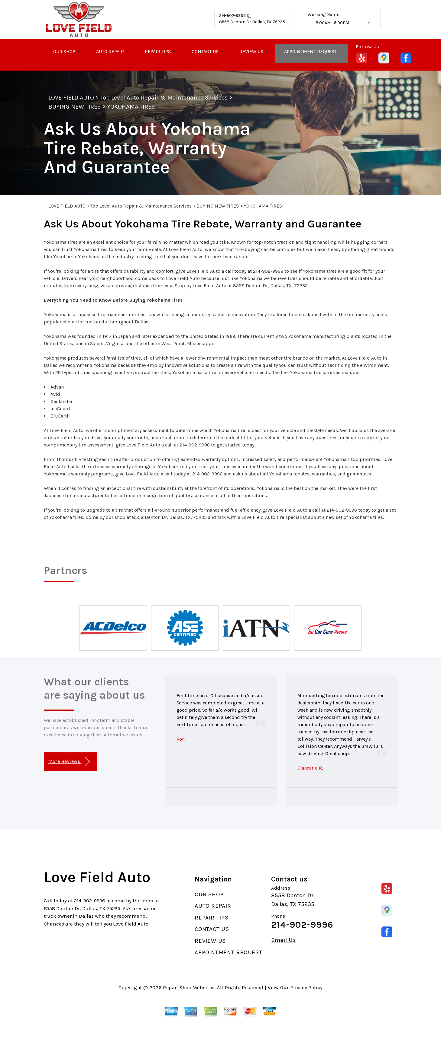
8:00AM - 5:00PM (332, 22)
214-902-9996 (232, 15)
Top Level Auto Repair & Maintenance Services (164, 97)
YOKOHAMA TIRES (131, 106)
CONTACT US (205, 51)
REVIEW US (251, 51)
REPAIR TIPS (158, 51)
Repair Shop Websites (189, 987)
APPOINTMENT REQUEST (310, 51)
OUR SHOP (64, 51)
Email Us (283, 940)
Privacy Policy (306, 987)
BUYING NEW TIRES (74, 106)
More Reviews (69, 762)
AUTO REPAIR (110, 51)
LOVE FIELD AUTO (71, 97)
